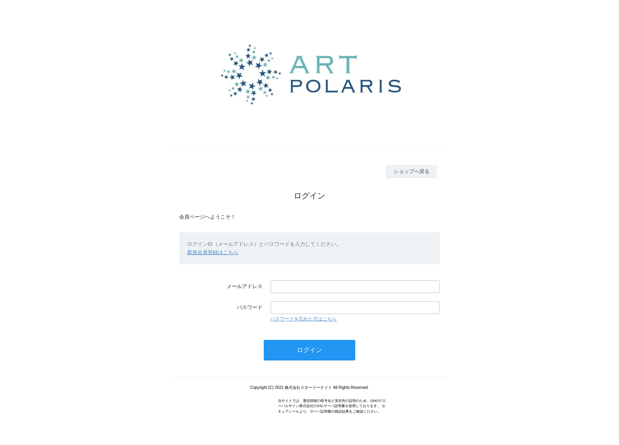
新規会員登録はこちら (212, 252)
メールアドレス (245, 286)
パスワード (250, 307)
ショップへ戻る (412, 171)
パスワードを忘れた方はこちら (303, 319)
